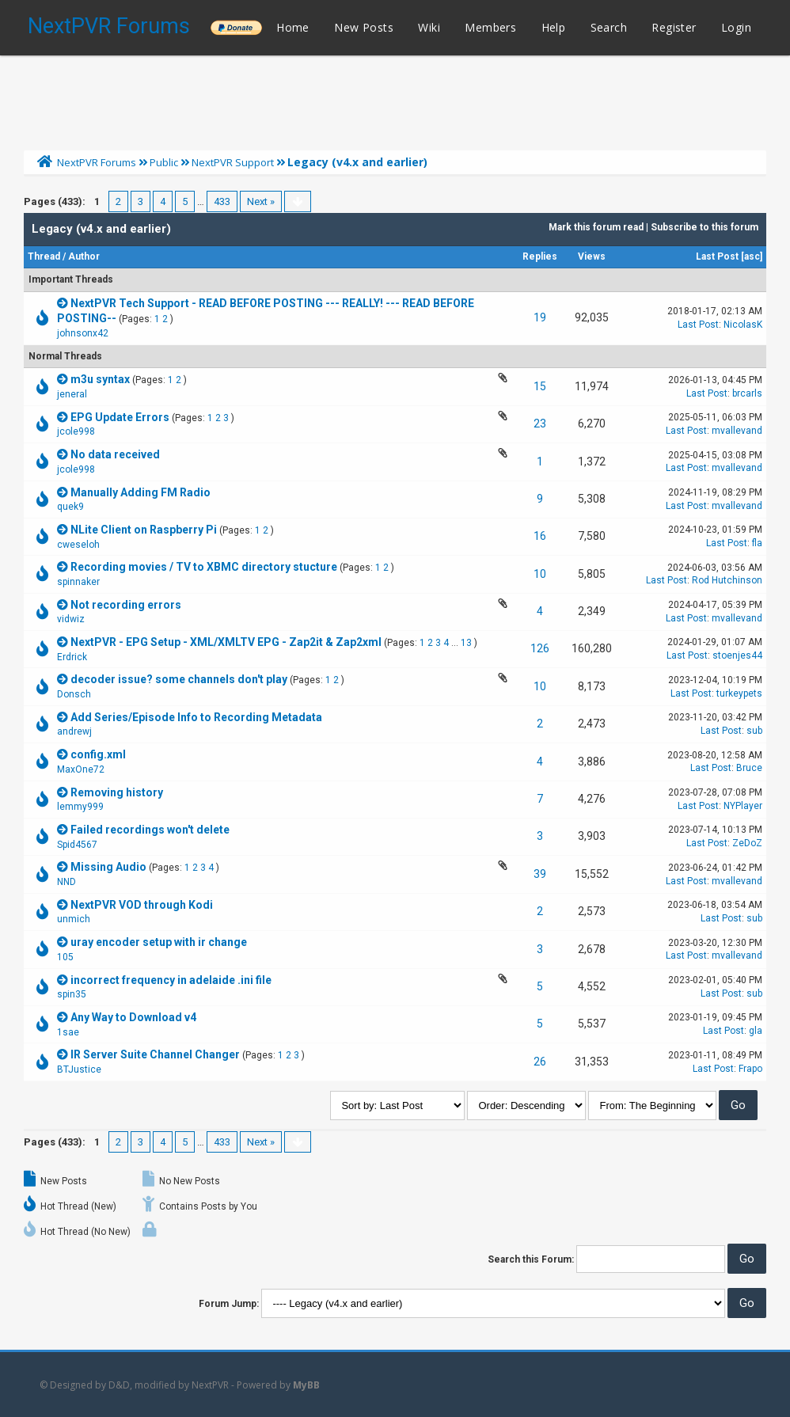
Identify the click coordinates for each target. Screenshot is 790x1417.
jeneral (72, 394)
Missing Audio (108, 866)
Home (293, 27)
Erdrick (72, 657)
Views (592, 256)
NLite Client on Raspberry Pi (143, 529)
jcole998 (76, 431)
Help (553, 27)
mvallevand (737, 430)
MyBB (306, 1385)
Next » (261, 201)
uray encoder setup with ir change (158, 942)
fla (757, 543)
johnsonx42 (82, 333)
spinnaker (78, 581)
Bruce (749, 767)
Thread (44, 256)
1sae (68, 1032)
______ (236, 27)
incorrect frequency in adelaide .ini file (171, 980)
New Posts (363, 27)
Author (84, 256)
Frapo (750, 1068)
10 (540, 574)
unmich (73, 919)
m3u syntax (100, 379)
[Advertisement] (395, 99)
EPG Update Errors (119, 417)
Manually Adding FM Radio (140, 492)
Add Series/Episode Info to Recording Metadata (196, 717)
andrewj (74, 731)
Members (490, 27)
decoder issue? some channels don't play (178, 679)
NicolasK (743, 324)
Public (164, 162)
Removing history (116, 792)
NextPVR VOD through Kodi (141, 904)
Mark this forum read (596, 227)
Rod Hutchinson (727, 580)
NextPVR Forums (109, 26)
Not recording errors (125, 604)
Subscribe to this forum (704, 227)
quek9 (70, 506)
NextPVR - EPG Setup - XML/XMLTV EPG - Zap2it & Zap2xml (226, 642)
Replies (539, 256)
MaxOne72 (80, 769)
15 (540, 386)
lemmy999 (80, 806)
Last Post (717, 256)
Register (673, 27)
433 (222, 201)
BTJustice (79, 1069)
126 (539, 648)
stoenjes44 (737, 655)
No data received (115, 454)
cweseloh (78, 544)
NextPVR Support (233, 162)
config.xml (98, 754)
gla (755, 1030)
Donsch (74, 694)
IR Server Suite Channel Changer (155, 1054)
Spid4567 (77, 844)
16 (540, 536)
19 (540, 317)
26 (540, 1061)
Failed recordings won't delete (150, 829)
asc (752, 256)
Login (736, 27)
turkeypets (739, 693)
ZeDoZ (747, 843)
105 (65, 957)
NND (66, 881)
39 (540, 874)
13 (466, 642)
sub (754, 730)
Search (609, 27)
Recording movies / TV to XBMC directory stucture (203, 566)
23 (540, 423)
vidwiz (71, 619)
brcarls (747, 393)
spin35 (71, 994)
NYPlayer (743, 805)
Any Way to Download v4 (133, 1017)
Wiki (429, 27)
